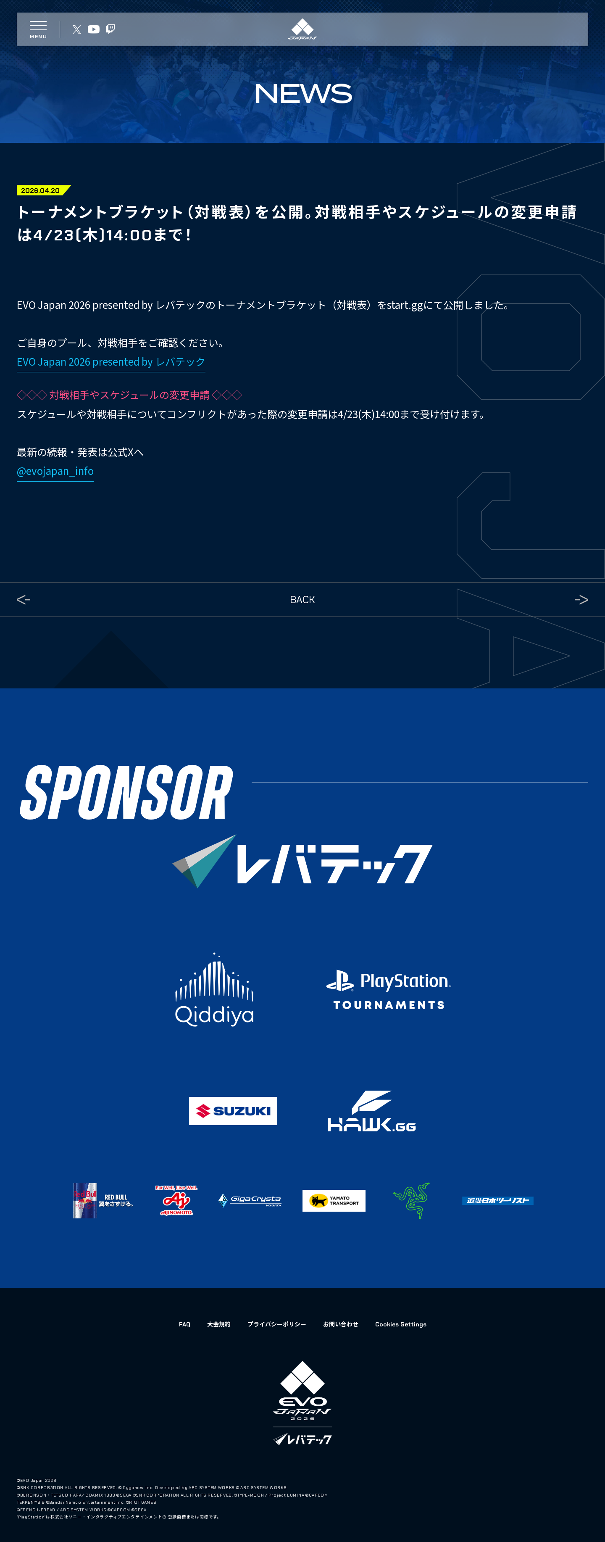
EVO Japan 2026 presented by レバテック (111, 361)
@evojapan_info (55, 470)
